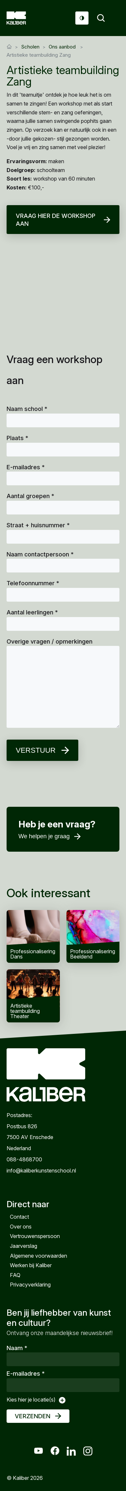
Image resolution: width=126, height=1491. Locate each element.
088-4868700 (24, 1159)
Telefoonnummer (33, 583)
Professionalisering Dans (33, 936)
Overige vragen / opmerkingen (49, 641)
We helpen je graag (44, 836)
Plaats (17, 438)
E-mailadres (26, 467)
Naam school (27, 408)
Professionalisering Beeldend (93, 936)
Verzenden (32, 1416)
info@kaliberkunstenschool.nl (41, 1170)
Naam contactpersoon (40, 554)
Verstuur (36, 750)
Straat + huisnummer (38, 525)
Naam (17, 1348)
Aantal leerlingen (32, 612)
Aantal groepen (30, 496)
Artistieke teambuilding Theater (33, 996)
